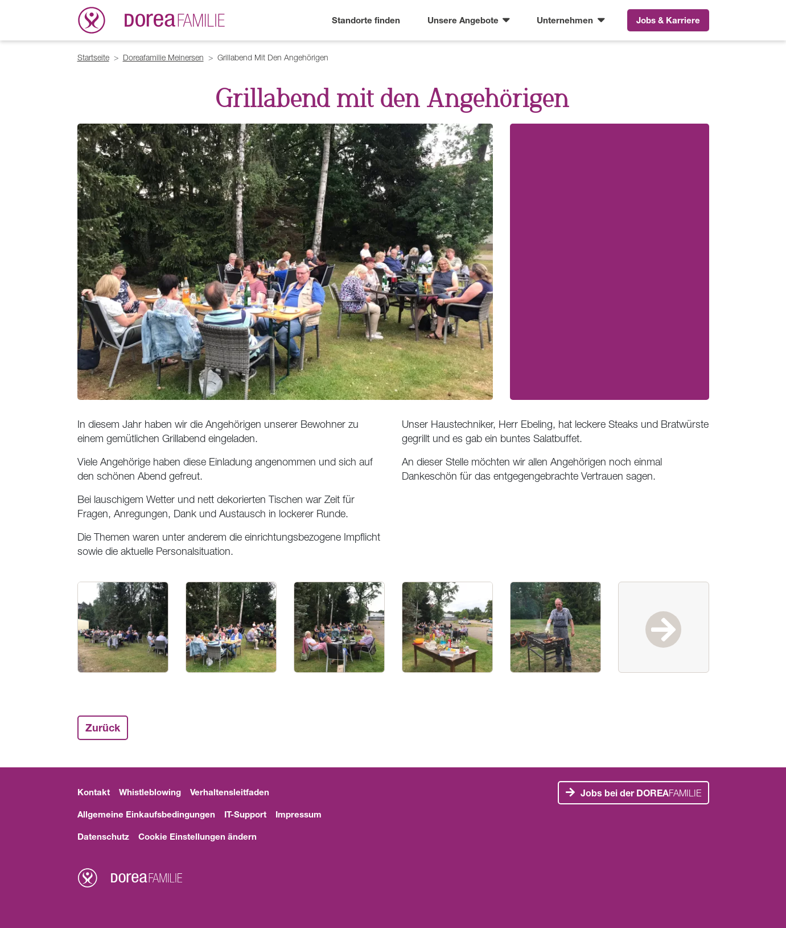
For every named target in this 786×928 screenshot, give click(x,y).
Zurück (102, 727)
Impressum (298, 814)
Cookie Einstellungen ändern (197, 836)
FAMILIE (641, 793)
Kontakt (93, 792)
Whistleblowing (150, 792)
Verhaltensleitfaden (229, 792)
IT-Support (245, 814)
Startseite (93, 57)
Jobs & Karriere (668, 20)
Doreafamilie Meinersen (163, 57)
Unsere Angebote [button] (464, 20)
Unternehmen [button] (566, 20)
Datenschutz (103, 836)
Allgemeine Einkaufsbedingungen (146, 814)
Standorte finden (366, 20)
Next (663, 627)
